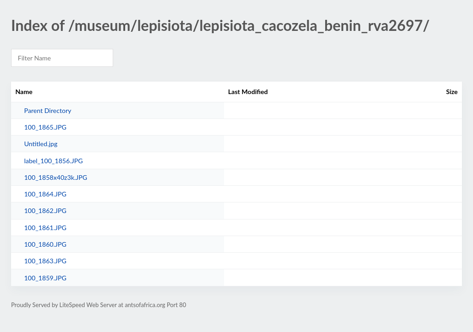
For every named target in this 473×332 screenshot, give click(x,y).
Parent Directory (47, 110)
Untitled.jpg (40, 144)
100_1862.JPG (45, 210)
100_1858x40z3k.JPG (55, 177)
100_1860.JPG (45, 244)
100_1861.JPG (45, 227)
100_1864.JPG (45, 194)
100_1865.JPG (45, 127)
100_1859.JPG (45, 278)
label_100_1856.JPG (53, 161)
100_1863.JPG (45, 261)
